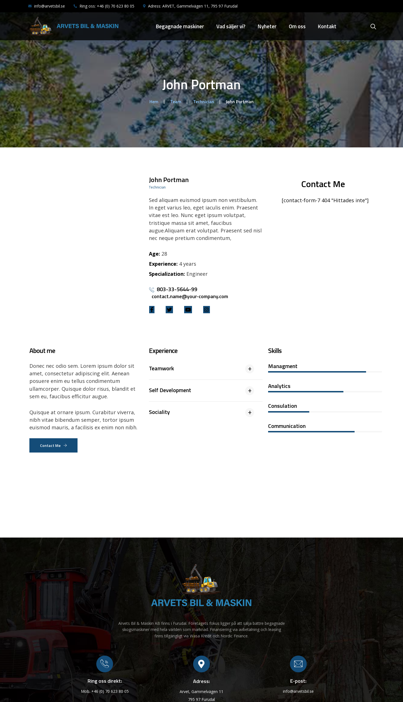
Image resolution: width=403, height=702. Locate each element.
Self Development (170, 390)
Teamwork (161, 368)
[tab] (206, 371)
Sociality (159, 411)
